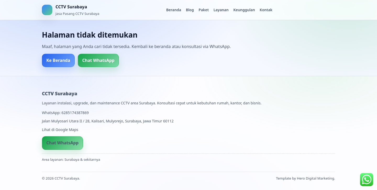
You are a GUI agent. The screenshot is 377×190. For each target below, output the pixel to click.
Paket (204, 9)
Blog (190, 9)
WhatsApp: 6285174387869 (65, 112)
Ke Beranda (58, 60)
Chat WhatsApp (98, 60)
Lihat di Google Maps (60, 129)
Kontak (266, 9)
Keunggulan (244, 9)
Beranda (173, 9)
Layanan (221, 9)
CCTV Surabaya (59, 93)
